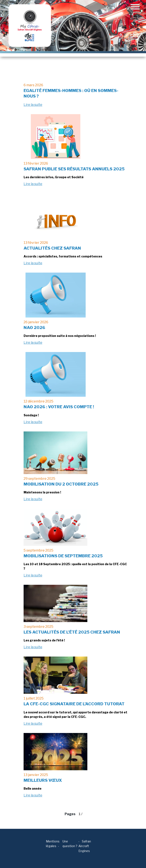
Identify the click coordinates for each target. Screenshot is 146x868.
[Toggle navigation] (135, 6)
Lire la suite (33, 105)
